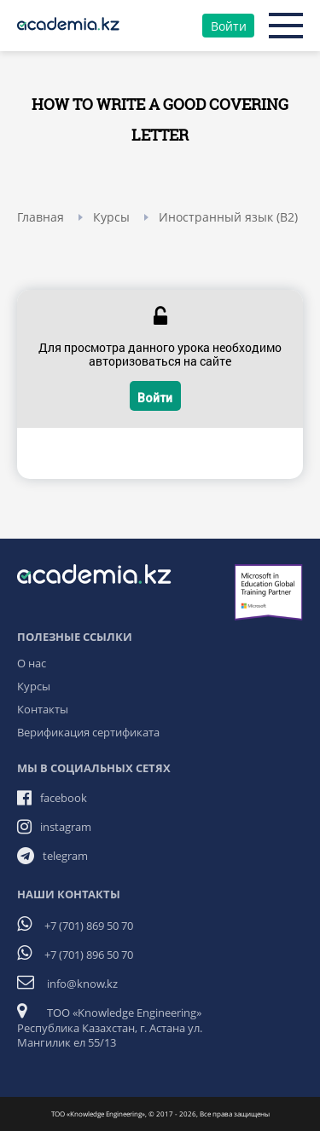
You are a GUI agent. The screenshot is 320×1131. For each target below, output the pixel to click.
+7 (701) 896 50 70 (88, 954)
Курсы (33, 686)
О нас (31, 663)
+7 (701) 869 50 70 (88, 925)
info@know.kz (82, 983)
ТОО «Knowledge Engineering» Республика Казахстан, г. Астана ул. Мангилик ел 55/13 (109, 1027)
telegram (65, 855)
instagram (65, 826)
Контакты (42, 709)
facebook (63, 797)
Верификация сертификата (88, 732)
